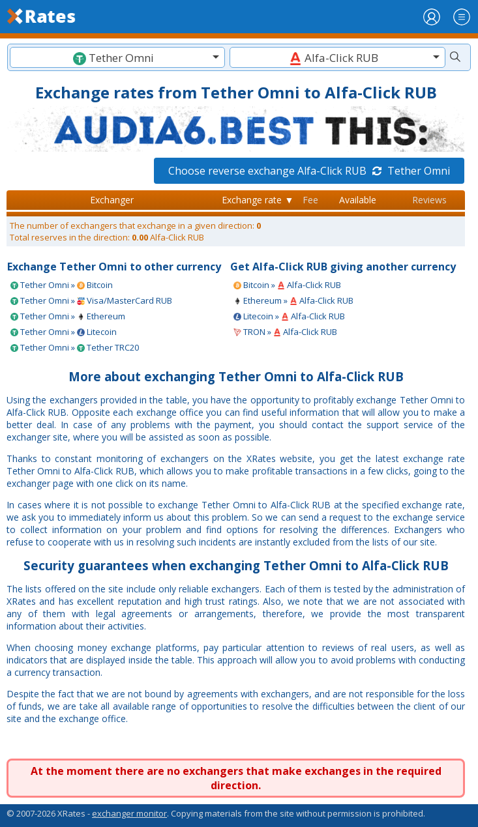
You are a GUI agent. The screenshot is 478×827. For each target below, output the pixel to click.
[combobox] (117, 57)
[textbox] (117, 58)
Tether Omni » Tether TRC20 (74, 347)
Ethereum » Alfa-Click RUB (293, 300)
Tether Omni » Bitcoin (61, 285)
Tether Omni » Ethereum (67, 316)
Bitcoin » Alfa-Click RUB (287, 285)
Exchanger (112, 200)
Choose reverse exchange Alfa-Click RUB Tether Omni (309, 171)
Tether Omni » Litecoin (63, 332)
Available (357, 200)
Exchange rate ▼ (257, 200)
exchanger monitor (129, 813)
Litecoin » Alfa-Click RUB (289, 316)
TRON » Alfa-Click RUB (285, 332)
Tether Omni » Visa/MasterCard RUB (91, 300)
